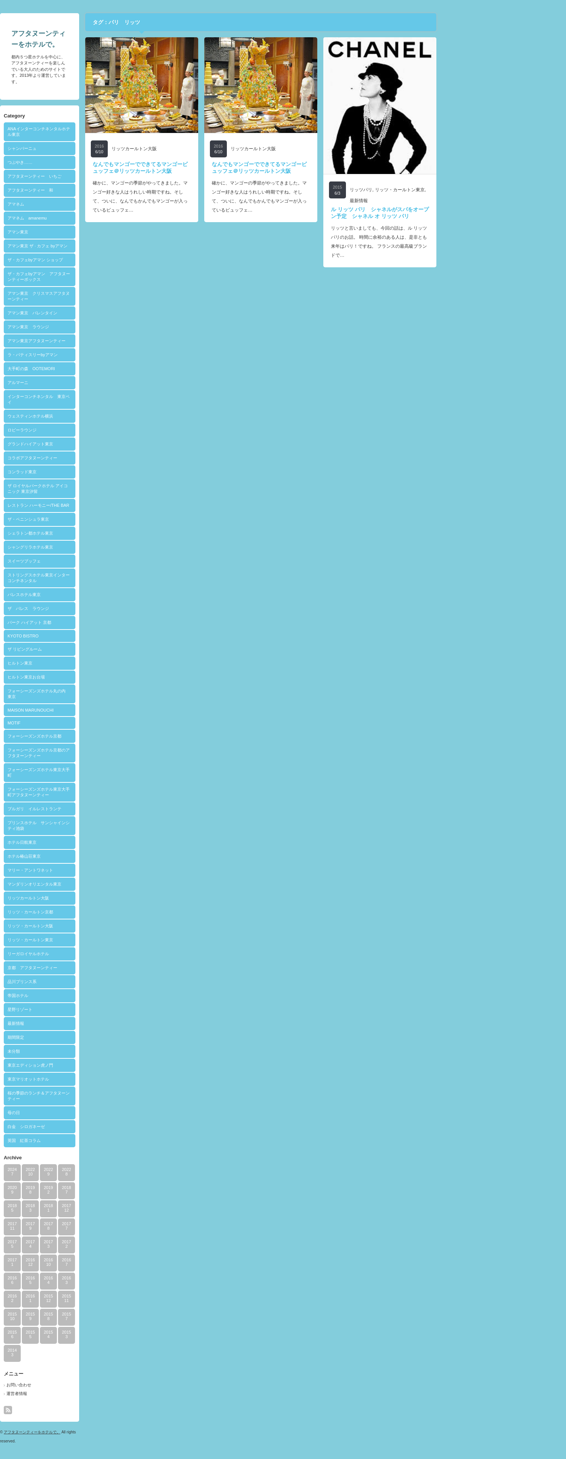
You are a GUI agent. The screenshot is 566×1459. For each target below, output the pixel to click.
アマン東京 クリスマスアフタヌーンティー (102, 296)
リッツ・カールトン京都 (93, 912)
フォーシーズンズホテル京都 (98, 736)
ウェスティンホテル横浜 (93, 416)
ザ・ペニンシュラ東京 (91, 519)
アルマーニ (81, 382)
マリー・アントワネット (93, 870)
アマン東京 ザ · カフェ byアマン (101, 246)
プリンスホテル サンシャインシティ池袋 (102, 825)
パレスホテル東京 (87, 594)
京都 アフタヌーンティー (96, 967)
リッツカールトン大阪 (91, 898)
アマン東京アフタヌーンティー (100, 340)
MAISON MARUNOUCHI (94, 710)
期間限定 (79, 1037)
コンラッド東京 (85, 472)
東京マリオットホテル (91, 1079)
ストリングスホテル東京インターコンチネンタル (102, 578)
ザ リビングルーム (88, 649)
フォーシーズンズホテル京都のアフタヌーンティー (102, 753)
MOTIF (77, 723)
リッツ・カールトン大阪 (93, 926)
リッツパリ (424, 189)
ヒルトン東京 (83, 663)
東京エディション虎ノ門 (93, 1065)
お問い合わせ (82, 1385)
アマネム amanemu (90, 218)
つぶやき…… (83, 162)
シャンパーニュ (85, 148)
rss (71, 1410)
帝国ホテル (81, 995)
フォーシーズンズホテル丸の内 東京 (102, 694)
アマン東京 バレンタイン (96, 313)
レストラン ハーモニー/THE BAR (102, 505)
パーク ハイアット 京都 (93, 622)
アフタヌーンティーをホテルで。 (95, 1432)
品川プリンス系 (85, 981)
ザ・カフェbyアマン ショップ (98, 260)
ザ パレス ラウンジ (91, 608)
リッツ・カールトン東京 (93, 940)
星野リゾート (83, 1009)
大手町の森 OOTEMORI (94, 368)
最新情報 (79, 1023)
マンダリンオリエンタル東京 (98, 884)
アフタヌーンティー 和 (93, 190)
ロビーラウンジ (85, 430)
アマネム (79, 204)
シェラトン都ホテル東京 (93, 533)
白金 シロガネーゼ (89, 1126)
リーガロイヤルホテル (91, 953)
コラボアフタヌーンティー (96, 458)
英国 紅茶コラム (87, 1140)
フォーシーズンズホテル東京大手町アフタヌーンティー (102, 792)
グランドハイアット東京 (93, 444)
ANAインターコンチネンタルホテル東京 (102, 132)
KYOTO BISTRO (86, 636)
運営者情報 (80, 1393)
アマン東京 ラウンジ (91, 327)
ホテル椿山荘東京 (87, 856)
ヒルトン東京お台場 (89, 677)
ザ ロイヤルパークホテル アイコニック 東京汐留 (101, 488)
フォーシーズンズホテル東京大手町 (102, 772)
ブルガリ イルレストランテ (98, 808)
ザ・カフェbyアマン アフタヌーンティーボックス (102, 276)
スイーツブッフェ (87, 561)
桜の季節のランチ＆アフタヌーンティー (102, 1096)
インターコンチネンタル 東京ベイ (102, 399)
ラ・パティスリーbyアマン (96, 354)
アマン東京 (81, 232)
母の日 (77, 1112)
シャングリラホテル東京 (93, 547)
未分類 (77, 1051)
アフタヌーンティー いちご (98, 176)
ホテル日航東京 (85, 842)
